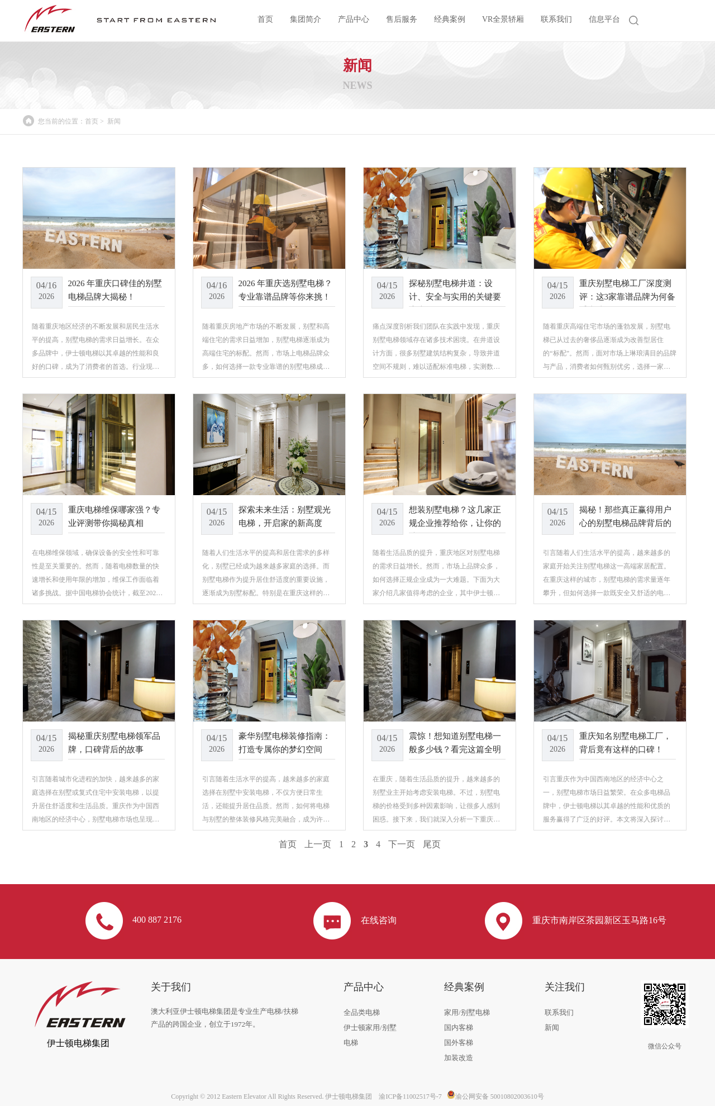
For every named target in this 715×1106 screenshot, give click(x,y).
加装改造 (458, 1057)
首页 (265, 19)
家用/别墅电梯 (467, 1012)
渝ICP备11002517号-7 (410, 1096)
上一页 (317, 844)
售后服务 (401, 19)
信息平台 (604, 19)
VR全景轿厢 (503, 19)
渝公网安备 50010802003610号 (495, 1096)
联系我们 (556, 19)
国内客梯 (458, 1027)
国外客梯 (458, 1042)
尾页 (432, 844)
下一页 (401, 844)
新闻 (114, 121)
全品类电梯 (362, 1012)
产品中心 (353, 19)
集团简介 (305, 19)
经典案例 (449, 19)
